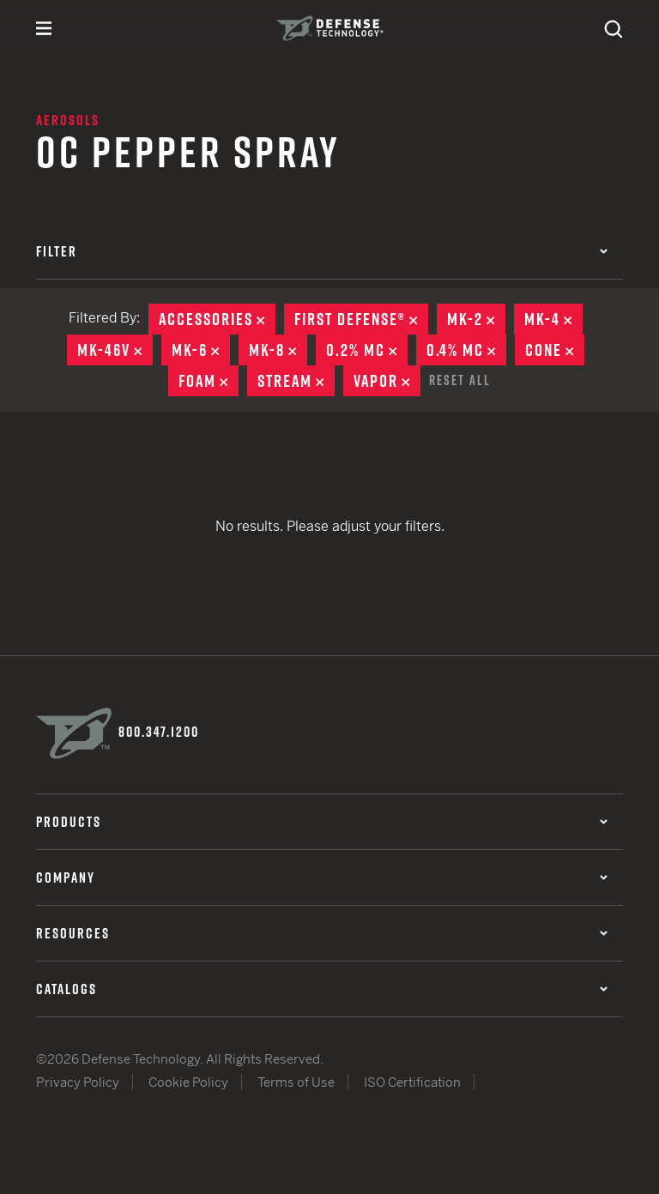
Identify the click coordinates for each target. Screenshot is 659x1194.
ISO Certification (412, 1082)
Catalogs (322, 989)
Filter (322, 251)
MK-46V (115, 350)
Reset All (460, 380)
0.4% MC (466, 350)
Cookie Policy (188, 1082)
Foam (208, 381)
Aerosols (68, 120)
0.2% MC (367, 350)
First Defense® (361, 319)
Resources (322, 933)
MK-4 (553, 319)
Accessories (217, 319)
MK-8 (278, 350)
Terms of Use (296, 1082)
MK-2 (476, 319)
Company (322, 877)
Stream (296, 381)
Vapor (387, 381)
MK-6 (201, 350)
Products (322, 821)
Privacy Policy (77, 1082)
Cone (554, 350)
